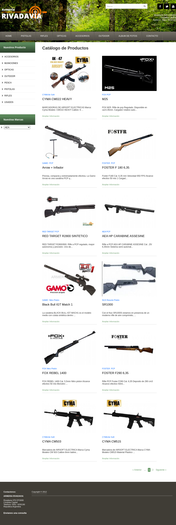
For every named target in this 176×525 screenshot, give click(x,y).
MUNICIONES (11, 63)
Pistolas (26, 36)
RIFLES (8, 95)
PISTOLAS (9, 89)
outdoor (104, 36)
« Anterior (137, 470)
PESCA (8, 82)
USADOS (8, 102)
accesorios (82, 36)
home (8, 36)
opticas (61, 36)
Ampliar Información (50, 116)
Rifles (44, 36)
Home (26, 12)
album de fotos (128, 36)
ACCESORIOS (11, 56)
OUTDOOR (9, 76)
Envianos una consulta (15, 513)
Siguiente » (161, 470)
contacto (152, 36)
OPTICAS (9, 69)
